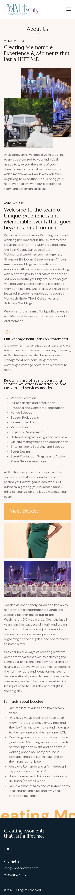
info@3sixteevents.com (21, 868)
